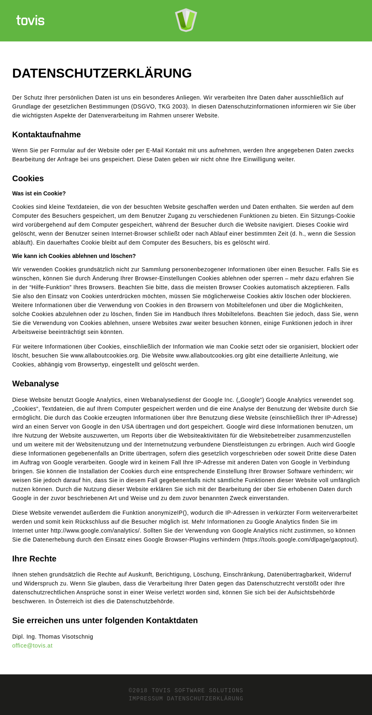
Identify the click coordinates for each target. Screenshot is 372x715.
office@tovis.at (32, 645)
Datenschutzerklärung (205, 699)
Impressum (145, 699)
